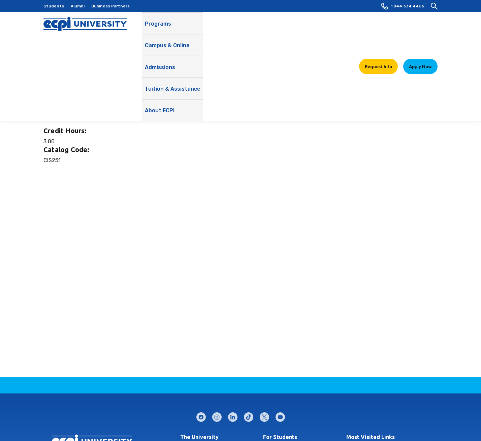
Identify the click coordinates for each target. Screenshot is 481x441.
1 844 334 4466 (402, 6)
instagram (217, 415)
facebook (201, 415)
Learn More (363, 44)
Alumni (78, 6)
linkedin (232, 415)
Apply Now (420, 26)
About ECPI (336, 30)
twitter (264, 415)
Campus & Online (199, 30)
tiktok (248, 415)
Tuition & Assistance (289, 30)
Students (53, 6)
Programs (158, 27)
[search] (434, 6)
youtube (280, 415)
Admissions (241, 27)
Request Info (378, 26)
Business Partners (110, 6)
